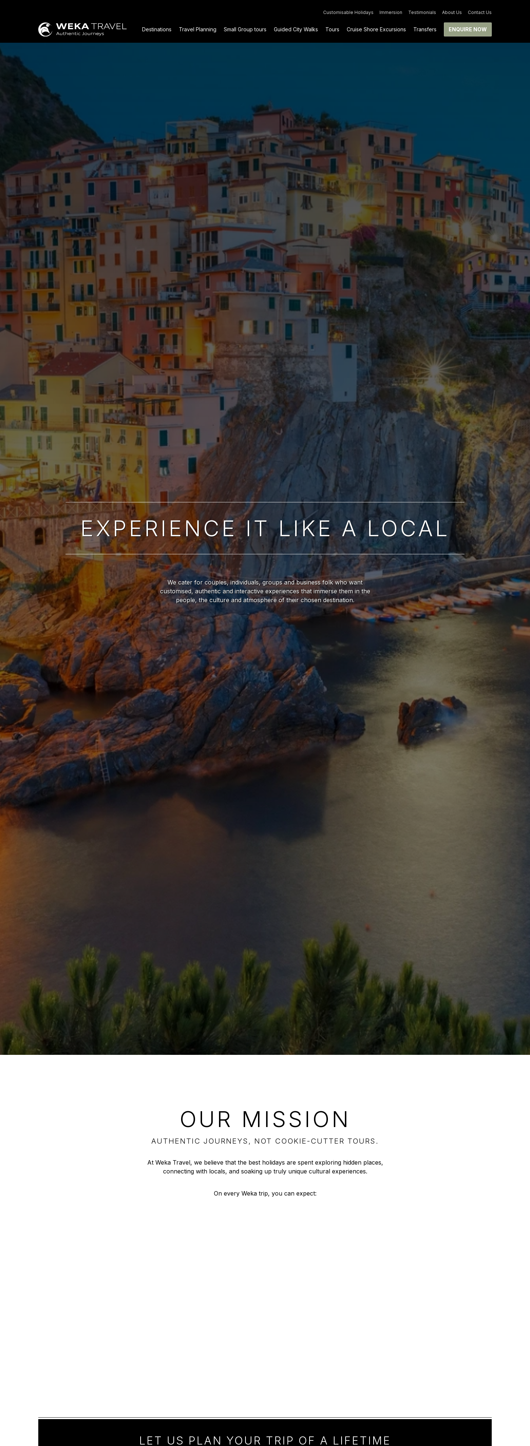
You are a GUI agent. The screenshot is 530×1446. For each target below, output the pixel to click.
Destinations (157, 29)
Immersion (390, 12)
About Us (452, 12)
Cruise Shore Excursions (376, 29)
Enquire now (468, 29)
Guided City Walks (296, 29)
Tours (332, 29)
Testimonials (422, 12)
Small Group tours (245, 29)
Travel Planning (197, 29)
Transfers (425, 29)
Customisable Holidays (348, 12)
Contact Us (480, 12)
